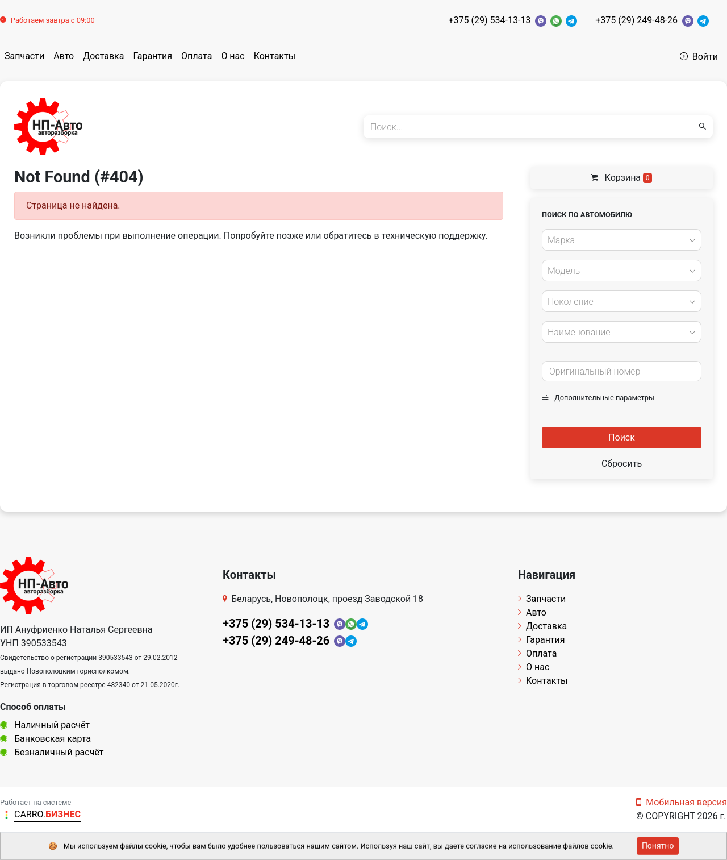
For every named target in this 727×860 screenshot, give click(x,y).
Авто (63, 56)
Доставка (103, 56)
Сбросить (621, 463)
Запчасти (24, 56)
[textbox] (618, 240)
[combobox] (621, 240)
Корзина (622, 177)
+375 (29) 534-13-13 (489, 20)
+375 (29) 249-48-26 (636, 20)
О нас (232, 56)
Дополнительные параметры (598, 397)
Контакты (274, 56)
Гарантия (152, 56)
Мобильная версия (681, 802)
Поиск (621, 437)
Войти (699, 56)
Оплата (196, 56)
